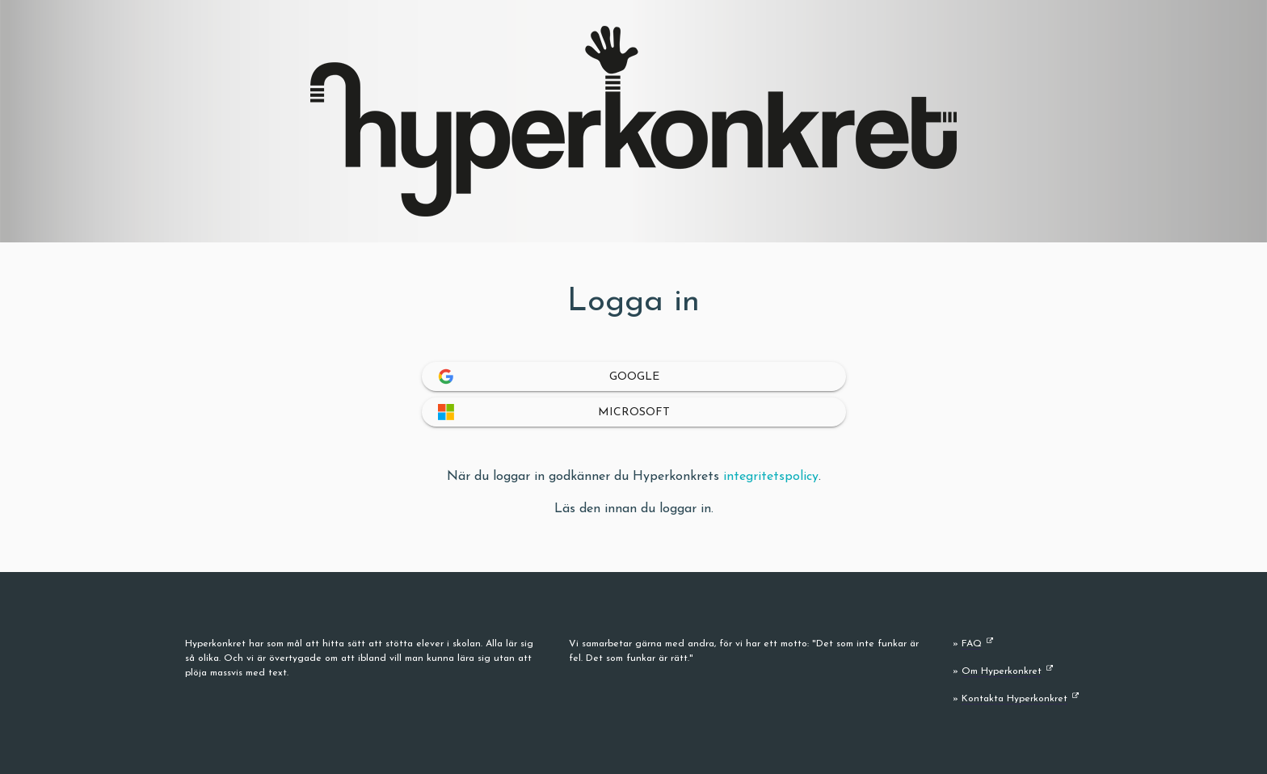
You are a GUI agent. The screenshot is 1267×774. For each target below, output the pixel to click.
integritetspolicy (771, 476)
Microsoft (634, 412)
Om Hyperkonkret (1002, 671)
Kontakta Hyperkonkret (1014, 699)
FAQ (972, 644)
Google (633, 377)
